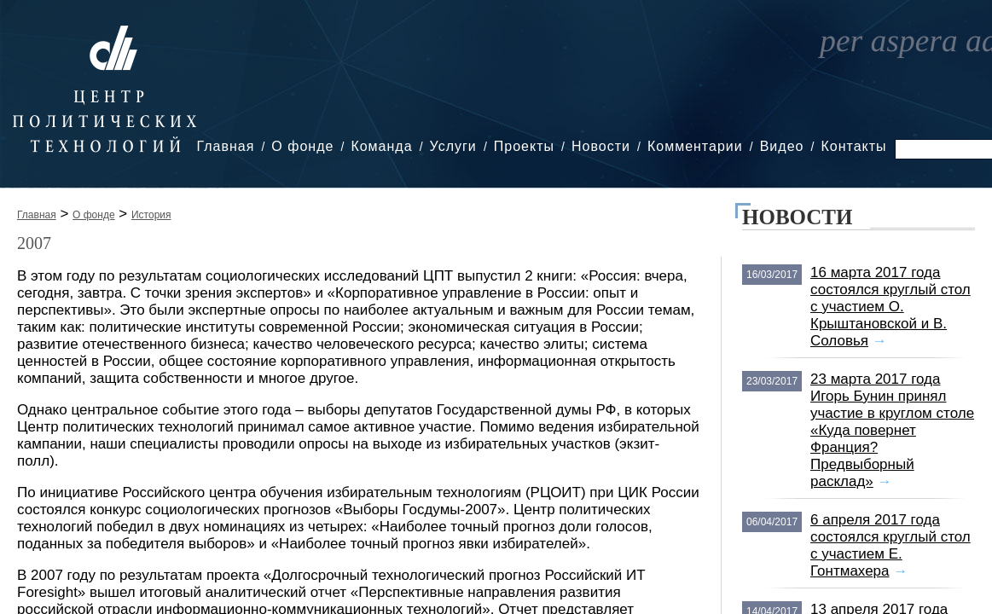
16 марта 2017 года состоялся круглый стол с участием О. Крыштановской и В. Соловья (890, 306)
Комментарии (695, 146)
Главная (225, 146)
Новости (600, 146)
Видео (782, 146)
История (151, 215)
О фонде (302, 146)
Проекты (524, 146)
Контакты (853, 146)
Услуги (453, 146)
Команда (381, 146)
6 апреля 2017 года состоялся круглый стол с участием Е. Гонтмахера (890, 545)
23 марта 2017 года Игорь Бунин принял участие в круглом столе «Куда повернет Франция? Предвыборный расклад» (892, 430)
